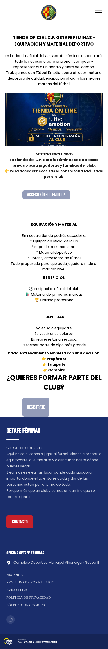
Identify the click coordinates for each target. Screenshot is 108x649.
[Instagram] (10, 619)
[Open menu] (98, 12)
